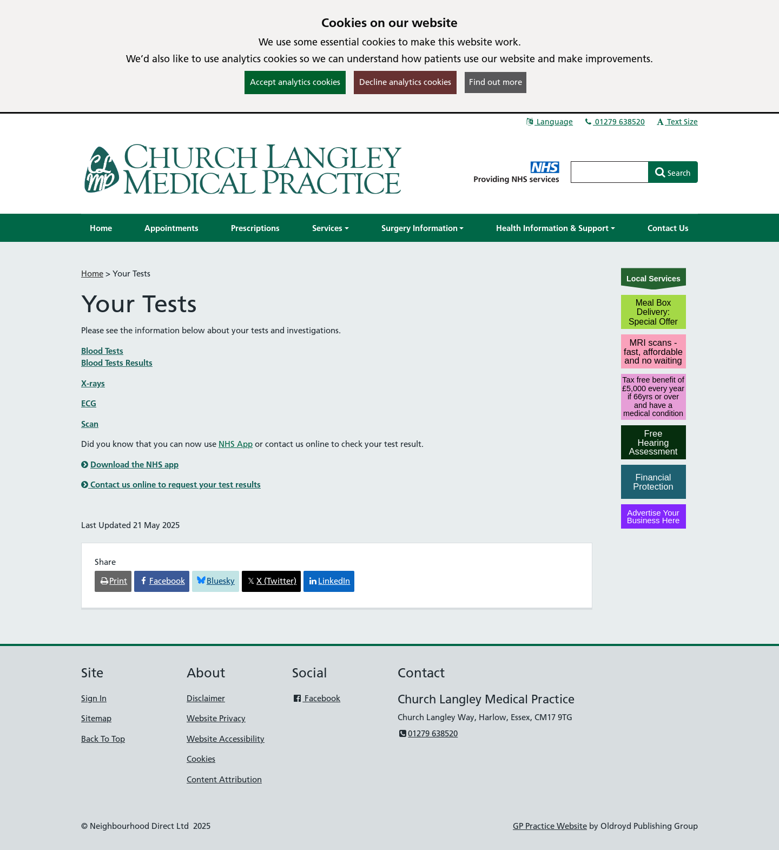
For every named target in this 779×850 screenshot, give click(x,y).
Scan (89, 424)
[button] (330, 228)
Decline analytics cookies (405, 82)
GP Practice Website (550, 826)
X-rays (93, 383)
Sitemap (96, 718)
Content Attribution (224, 779)
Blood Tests (102, 351)
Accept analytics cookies (295, 82)
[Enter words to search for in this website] (610, 172)
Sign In (94, 698)
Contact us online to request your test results (171, 484)
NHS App (236, 444)
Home (92, 273)
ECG (88, 403)
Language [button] (549, 122)
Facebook (316, 698)
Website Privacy (216, 718)
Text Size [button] (676, 122)
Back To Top (103, 739)
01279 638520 (614, 122)
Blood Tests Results (117, 363)
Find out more (495, 82)
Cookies (201, 759)
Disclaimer (206, 698)
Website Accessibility (226, 739)
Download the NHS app (134, 464)
